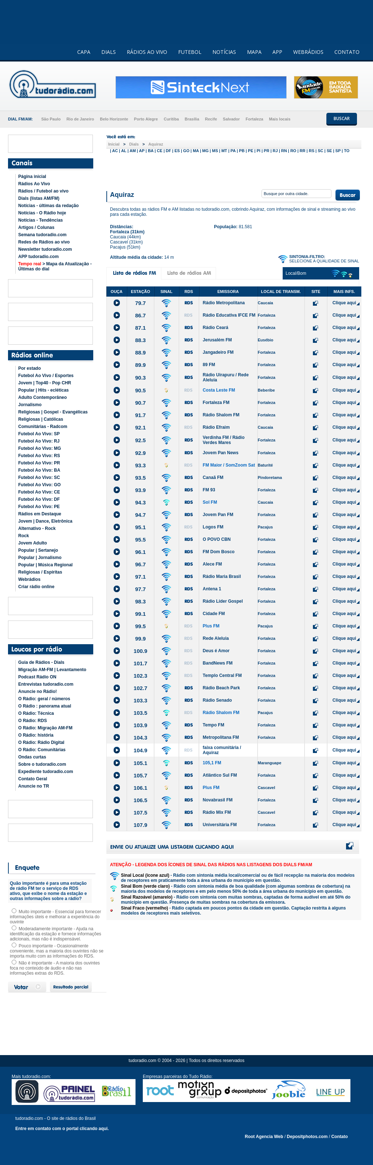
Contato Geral (32, 778)
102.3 (141, 676)
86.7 (140, 315)
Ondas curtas (32, 757)
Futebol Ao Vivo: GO (39, 484)
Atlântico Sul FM (220, 775)
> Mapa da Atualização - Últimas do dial (55, 266)
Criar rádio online (36, 586)
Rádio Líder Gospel (223, 601)
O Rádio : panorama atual (44, 706)
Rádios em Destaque (39, 513)
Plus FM (211, 626)
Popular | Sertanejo (38, 550)
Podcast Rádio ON (37, 676)
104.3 (141, 737)
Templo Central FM (222, 675)
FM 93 (209, 489)
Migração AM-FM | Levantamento (52, 669)
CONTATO (347, 51)
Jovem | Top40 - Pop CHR (44, 382)
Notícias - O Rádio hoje (42, 212)
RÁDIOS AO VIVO (147, 51)
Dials (134, 144)
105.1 (141, 763)
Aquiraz (155, 144)
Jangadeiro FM (218, 352)
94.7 (140, 515)
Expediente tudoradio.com (45, 771)
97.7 (140, 589)
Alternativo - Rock (37, 528)
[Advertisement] (234, 170)
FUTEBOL (189, 51)
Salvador (231, 119)
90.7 (140, 403)
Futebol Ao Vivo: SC (39, 477)
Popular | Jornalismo (40, 557)
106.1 (141, 788)
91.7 (140, 415)
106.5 (141, 800)
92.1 (140, 427)
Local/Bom (296, 273)
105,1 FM (212, 762)
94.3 (140, 502)
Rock (23, 535)
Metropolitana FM (221, 737)
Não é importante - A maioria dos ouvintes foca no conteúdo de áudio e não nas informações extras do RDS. (55, 968)
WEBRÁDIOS (308, 51)
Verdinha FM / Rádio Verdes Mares (224, 440)
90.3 (140, 378)
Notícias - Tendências (40, 220)
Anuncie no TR (33, 786)
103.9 (141, 725)
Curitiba (171, 119)
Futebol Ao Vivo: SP (39, 433)
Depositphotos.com (307, 1136)
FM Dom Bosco (219, 551)
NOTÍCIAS (224, 51)
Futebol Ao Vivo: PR (39, 462)
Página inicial (32, 176)
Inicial (113, 144)
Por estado (29, 368)
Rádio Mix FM (217, 812)
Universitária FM (220, 824)
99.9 (140, 638)
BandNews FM (218, 663)
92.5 (140, 440)
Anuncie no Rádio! (37, 691)
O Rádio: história (36, 735)
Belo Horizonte (114, 119)
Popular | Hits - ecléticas (43, 390)
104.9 (141, 750)
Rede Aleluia (216, 638)
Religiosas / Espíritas (40, 572)
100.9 (141, 651)
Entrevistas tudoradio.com (45, 684)
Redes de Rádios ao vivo (44, 242)
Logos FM (213, 527)
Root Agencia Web (264, 1136)
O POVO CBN (217, 539)
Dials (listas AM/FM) (38, 198)
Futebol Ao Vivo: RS (39, 455)
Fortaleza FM (216, 402)
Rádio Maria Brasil (222, 576)
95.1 (140, 527)
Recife (211, 119)
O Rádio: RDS (32, 720)
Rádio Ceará (215, 327)
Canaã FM (213, 477)
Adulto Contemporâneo (42, 397)
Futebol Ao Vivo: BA (39, 470)
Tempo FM (213, 725)
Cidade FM (214, 613)
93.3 (140, 465)
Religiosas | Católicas (40, 419)
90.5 (140, 390)
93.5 (140, 478)
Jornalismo (30, 404)
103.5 (141, 713)
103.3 (141, 700)
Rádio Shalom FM (221, 414)
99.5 (140, 626)
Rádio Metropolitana (224, 302)
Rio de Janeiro (80, 119)
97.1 (140, 577)
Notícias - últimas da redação (48, 205)
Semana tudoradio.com (42, 234)
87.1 (140, 328)
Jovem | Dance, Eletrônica (45, 521)
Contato (339, 1136)
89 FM (209, 364)
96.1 (140, 552)
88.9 (140, 352)
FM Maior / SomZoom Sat (229, 465)
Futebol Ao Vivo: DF (39, 499)
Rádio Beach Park (221, 687)
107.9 (141, 825)
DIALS (108, 51)
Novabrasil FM (218, 800)
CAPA (83, 51)
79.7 (140, 303)
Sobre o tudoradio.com (42, 764)
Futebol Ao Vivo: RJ (38, 441)
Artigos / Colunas (36, 227)
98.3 (140, 601)
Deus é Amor (216, 650)
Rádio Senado (217, 700)
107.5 (141, 812)
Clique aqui (344, 302)
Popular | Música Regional (45, 564)
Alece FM (212, 564)
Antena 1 (212, 588)
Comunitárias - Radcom (42, 426)
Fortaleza (254, 119)
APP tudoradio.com (38, 256)
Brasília (192, 119)
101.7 (141, 663)
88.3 (140, 340)
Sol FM (210, 502)
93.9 (140, 490)
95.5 (140, 539)
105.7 (141, 775)
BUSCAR (342, 118)
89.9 (140, 365)
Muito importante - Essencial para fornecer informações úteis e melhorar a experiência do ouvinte (55, 916)
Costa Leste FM (219, 390)
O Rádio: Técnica (36, 713)
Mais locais (280, 119)
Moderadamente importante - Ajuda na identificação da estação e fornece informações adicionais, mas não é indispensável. (55, 934)
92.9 (140, 453)
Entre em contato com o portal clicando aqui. (62, 1128)
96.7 (140, 564)
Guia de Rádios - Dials (41, 662)
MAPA (254, 51)
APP (277, 51)
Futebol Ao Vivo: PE (39, 506)
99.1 (140, 614)
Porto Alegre (146, 119)
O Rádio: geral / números (44, 698)
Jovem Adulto (32, 543)
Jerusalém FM (217, 339)
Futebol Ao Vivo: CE (39, 492)
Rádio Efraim (216, 427)
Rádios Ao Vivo (34, 183)
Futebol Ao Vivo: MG (39, 448)
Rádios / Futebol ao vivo (43, 191)
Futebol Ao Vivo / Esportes (46, 375)
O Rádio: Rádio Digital (41, 742)
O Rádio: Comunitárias (42, 749)
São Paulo (50, 119)
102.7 (141, 688)
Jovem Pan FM (218, 514)
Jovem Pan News (221, 452)
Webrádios (29, 579)
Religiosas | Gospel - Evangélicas (53, 412)
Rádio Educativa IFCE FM (229, 315)
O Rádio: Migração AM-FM (45, 727)
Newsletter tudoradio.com (45, 249)
